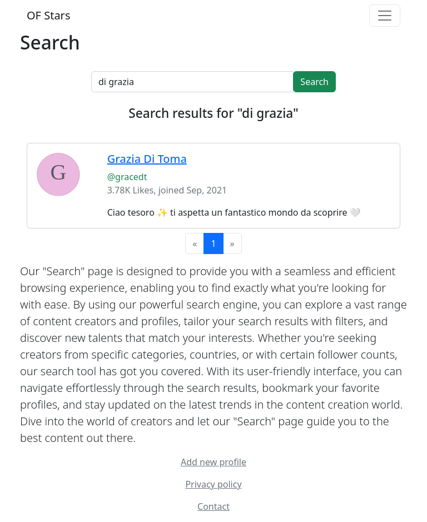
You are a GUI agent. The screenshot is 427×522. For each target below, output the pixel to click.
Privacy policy (213, 484)
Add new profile (213, 462)
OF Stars (48, 15)
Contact (213, 506)
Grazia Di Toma (147, 158)
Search (314, 82)
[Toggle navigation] (384, 15)
